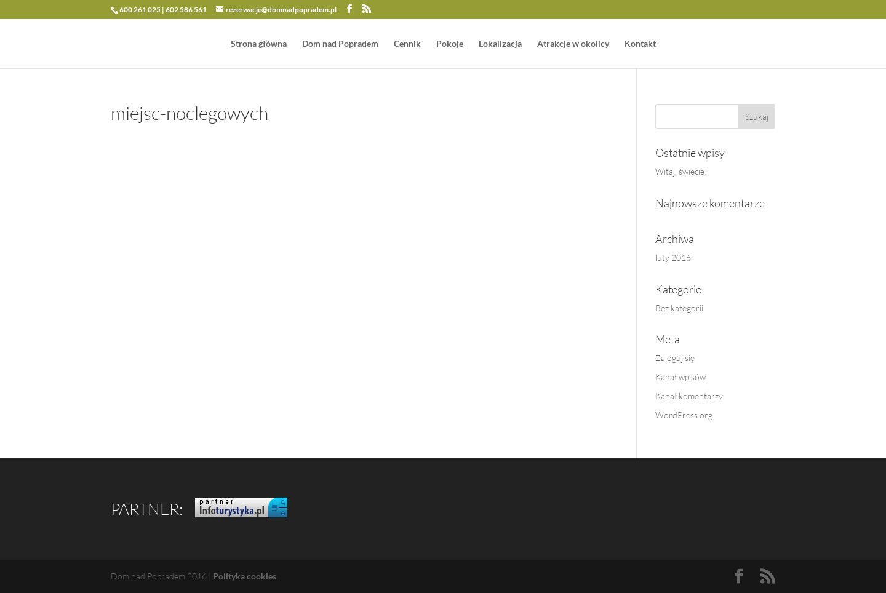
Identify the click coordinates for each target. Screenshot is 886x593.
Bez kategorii (679, 308)
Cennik (407, 44)
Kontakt (640, 44)
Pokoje (449, 44)
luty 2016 (673, 257)
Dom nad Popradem (340, 44)
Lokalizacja (500, 44)
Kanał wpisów (680, 377)
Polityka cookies (244, 576)
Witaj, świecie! (681, 171)
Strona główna (259, 44)
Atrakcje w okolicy (573, 44)
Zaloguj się (675, 357)
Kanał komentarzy (689, 396)
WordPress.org (683, 415)
